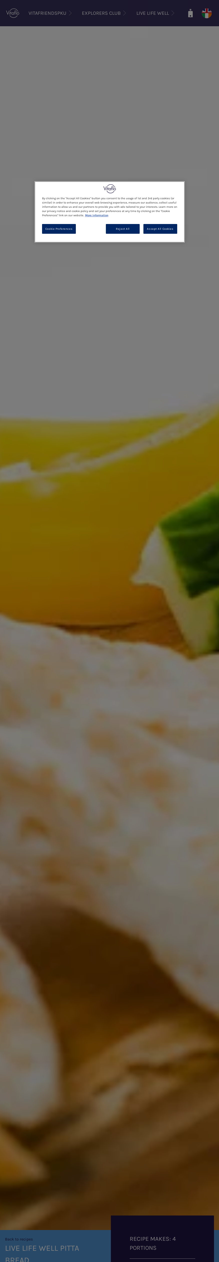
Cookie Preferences (58, 228)
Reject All (123, 228)
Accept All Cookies (160, 228)
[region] (110, 211)
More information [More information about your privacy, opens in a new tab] (96, 215)
